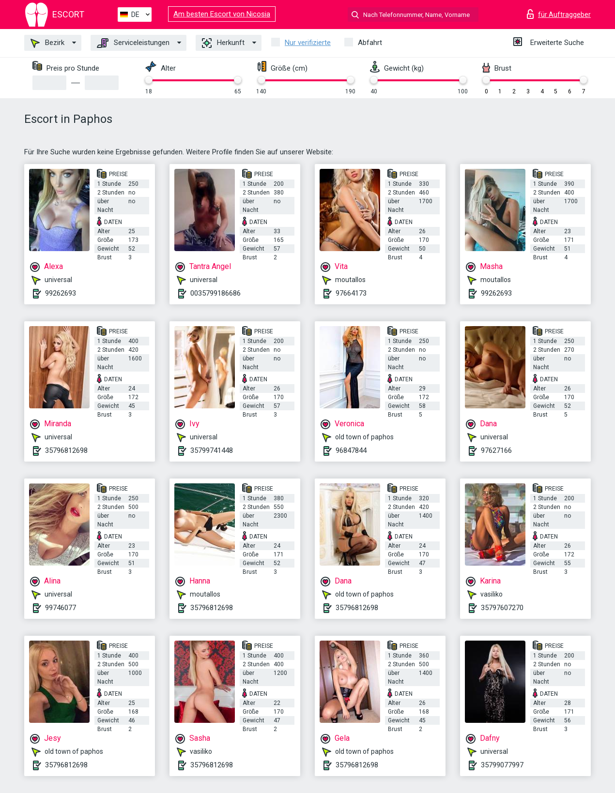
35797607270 (502, 607)
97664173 (351, 293)
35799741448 (211, 450)
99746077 (60, 607)
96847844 (351, 450)
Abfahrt (370, 42)
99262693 (60, 293)
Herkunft (223, 43)
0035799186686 (215, 293)
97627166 (496, 450)
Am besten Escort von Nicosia (221, 14)
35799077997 (502, 765)
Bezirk (47, 43)
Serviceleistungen (133, 43)
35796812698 (66, 450)
